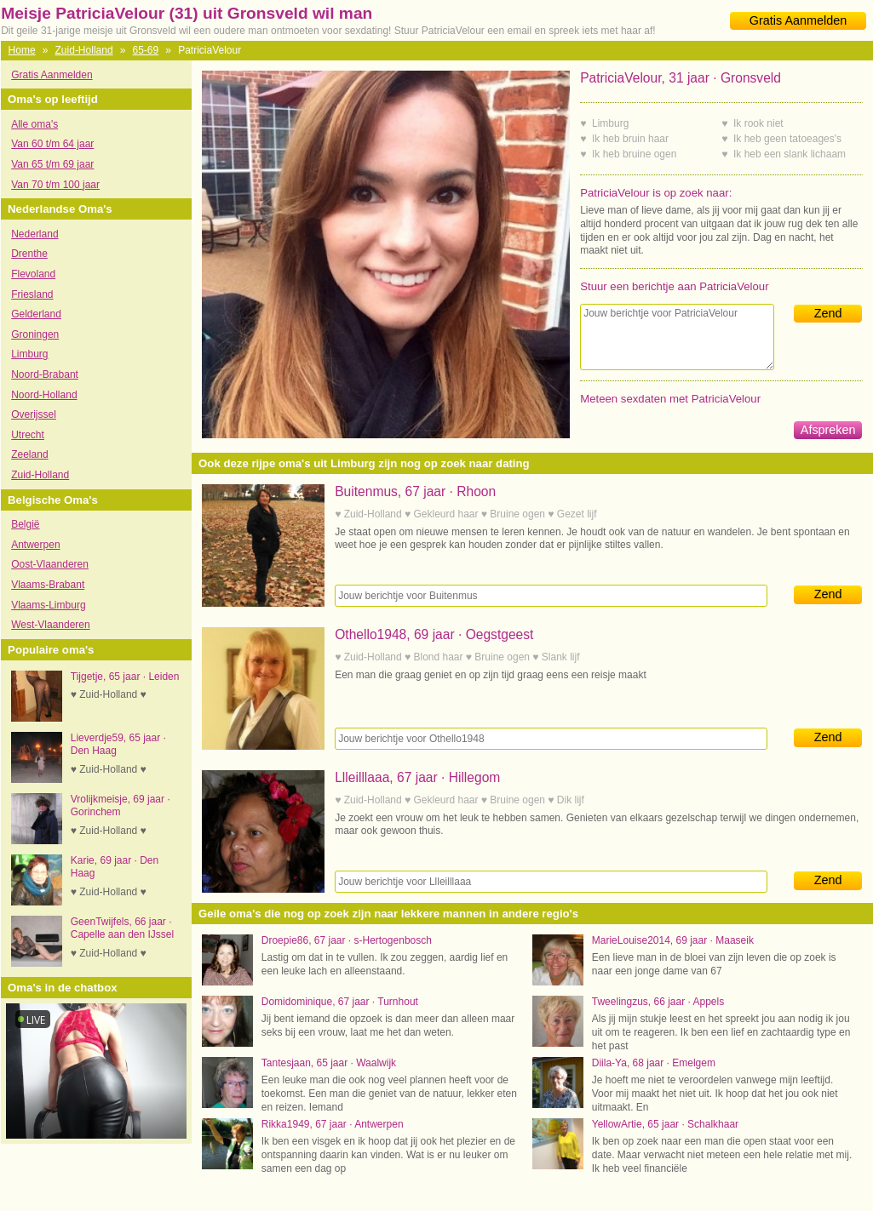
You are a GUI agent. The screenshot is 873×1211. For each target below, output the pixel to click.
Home (22, 50)
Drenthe (29, 254)
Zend (828, 313)
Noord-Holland (44, 395)
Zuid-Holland (84, 50)
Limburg (29, 354)
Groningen (35, 334)
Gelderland (36, 314)
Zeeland (29, 454)
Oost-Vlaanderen (50, 564)
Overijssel (33, 414)
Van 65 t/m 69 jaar (52, 164)
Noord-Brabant (44, 374)
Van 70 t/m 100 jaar (55, 185)
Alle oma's (34, 124)
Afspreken (828, 430)
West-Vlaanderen (50, 625)
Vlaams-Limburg (48, 605)
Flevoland (33, 274)
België (25, 524)
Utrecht (27, 435)
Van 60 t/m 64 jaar (52, 144)
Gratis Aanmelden (798, 20)
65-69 (146, 50)
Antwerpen (35, 545)
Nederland (34, 234)
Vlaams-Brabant (47, 585)
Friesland (32, 294)
